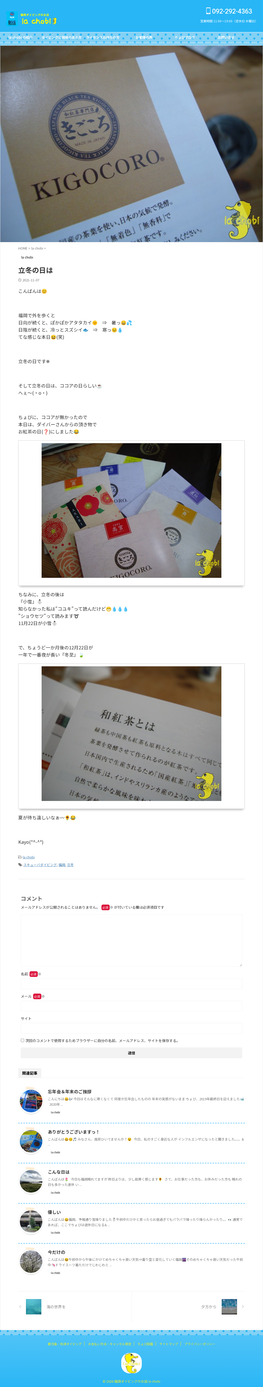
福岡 (62, 863)
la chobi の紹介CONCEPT (20, 39)
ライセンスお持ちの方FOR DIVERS (102, 39)
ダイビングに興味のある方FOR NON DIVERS (62, 39)
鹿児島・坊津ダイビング (65, 1342)
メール (33, 994)
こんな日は (58, 1170)
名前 (31, 972)
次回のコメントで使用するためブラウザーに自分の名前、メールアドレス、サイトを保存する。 (102, 1039)
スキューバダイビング (40, 863)
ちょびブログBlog (185, 39)
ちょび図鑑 (145, 1342)
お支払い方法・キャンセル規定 (109, 1342)
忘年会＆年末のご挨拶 (68, 1090)
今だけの (56, 1250)
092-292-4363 (229, 11)
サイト (26, 1016)
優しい (54, 1210)
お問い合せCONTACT (226, 39)
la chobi (29, 856)
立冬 (70, 863)
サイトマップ (168, 1342)
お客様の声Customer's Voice (144, 39)
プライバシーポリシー (199, 1342)
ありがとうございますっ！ (72, 1130)
